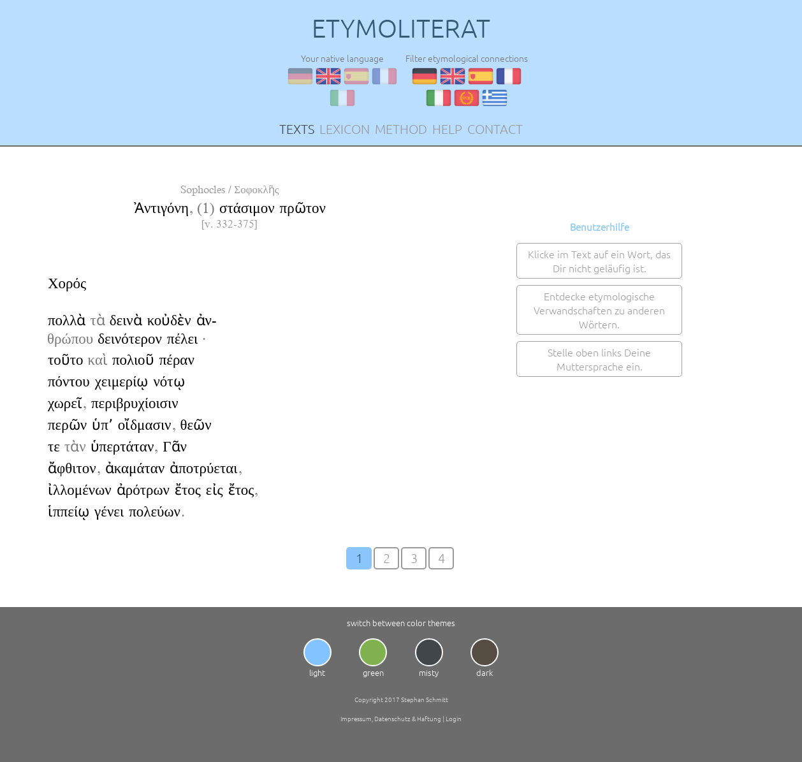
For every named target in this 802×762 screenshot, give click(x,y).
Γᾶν (175, 447)
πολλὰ (66, 320)
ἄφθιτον (72, 468)
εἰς (214, 490)
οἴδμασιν (144, 425)
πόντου (69, 382)
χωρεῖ (65, 403)
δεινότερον (130, 339)
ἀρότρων (143, 490)
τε (54, 447)
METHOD (401, 128)
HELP (447, 128)
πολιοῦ (133, 360)
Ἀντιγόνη (161, 208)
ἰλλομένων (80, 490)
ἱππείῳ (68, 512)
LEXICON (344, 128)
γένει (109, 512)
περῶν (67, 425)
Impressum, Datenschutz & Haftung (390, 718)
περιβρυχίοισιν (135, 403)
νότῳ (168, 382)
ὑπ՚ (102, 425)
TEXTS (296, 128)
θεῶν (196, 425)
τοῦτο (66, 360)
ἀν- (206, 320)
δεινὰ (126, 320)
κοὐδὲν (169, 320)
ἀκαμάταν (135, 468)
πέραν (176, 360)
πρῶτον (303, 208)
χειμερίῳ (122, 382)
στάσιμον (247, 208)
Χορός (67, 283)
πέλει (182, 339)
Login (454, 718)
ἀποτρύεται (203, 468)
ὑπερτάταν (122, 447)
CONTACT (495, 128)
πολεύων (154, 512)
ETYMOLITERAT (401, 28)
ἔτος (188, 490)
